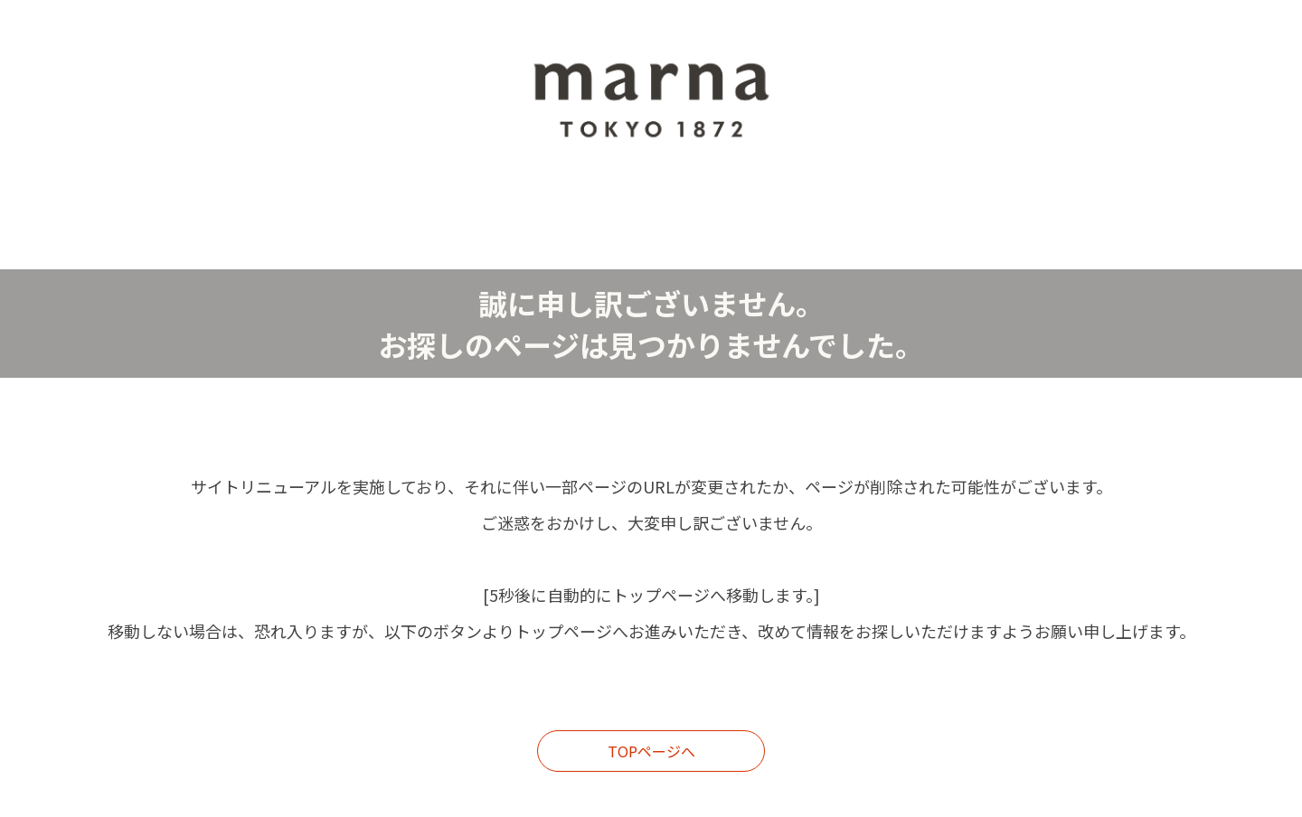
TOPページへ (651, 751)
